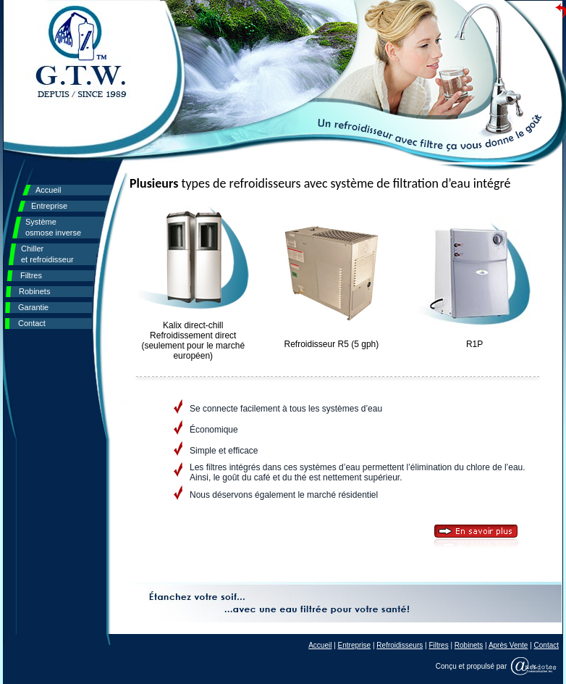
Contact (32, 323)
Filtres (31, 275)
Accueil (48, 189)
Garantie (33, 307)
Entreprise (49, 205)
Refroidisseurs (399, 645)
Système (53, 227)
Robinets (34, 291)
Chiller (47, 254)
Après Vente (508, 645)
